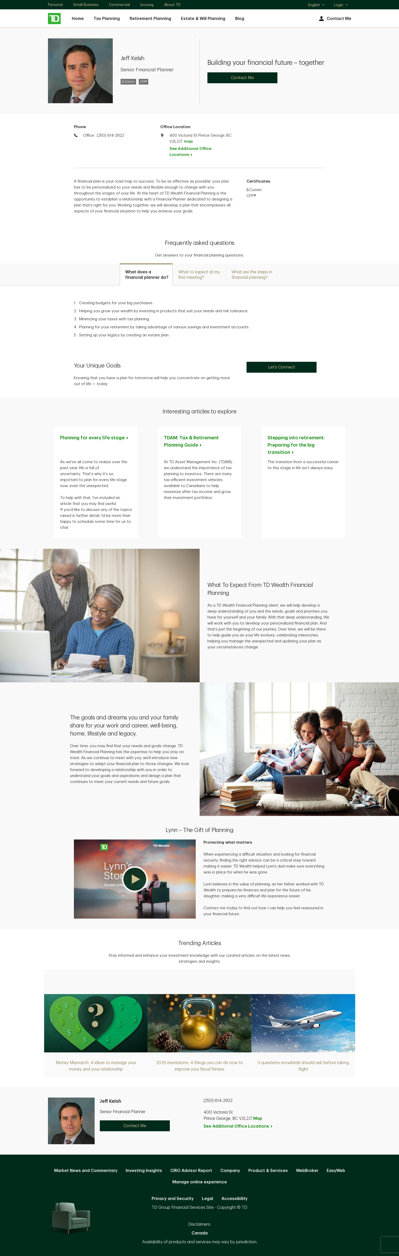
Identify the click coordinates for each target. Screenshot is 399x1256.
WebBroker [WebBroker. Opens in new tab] (307, 1171)
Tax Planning (107, 19)
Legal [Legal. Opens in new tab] (207, 1199)
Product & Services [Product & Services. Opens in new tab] (268, 1171)
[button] (135, 879)
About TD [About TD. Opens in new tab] (172, 4)
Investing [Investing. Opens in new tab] (147, 5)
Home (78, 19)
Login (341, 5)
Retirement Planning (150, 19)
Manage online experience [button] (199, 1182)
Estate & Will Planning (203, 19)
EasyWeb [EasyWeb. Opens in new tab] (336, 1171)
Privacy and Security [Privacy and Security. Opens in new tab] (173, 1199)
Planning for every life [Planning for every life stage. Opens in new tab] (94, 437)
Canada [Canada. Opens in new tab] (200, 1233)
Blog (239, 19)
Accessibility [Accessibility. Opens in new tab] (234, 1199)
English (316, 5)
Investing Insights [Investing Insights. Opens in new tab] (144, 1171)
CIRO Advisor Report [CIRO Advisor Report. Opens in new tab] (191, 1171)
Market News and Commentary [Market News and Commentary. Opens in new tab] (85, 1171)
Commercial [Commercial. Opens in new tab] (119, 4)
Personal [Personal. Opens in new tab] (55, 4)
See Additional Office (190, 152)
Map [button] (257, 1118)
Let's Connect (281, 367)
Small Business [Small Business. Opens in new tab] (86, 4)
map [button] (188, 141)
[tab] (146, 274)
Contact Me (334, 19)
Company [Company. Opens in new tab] (230, 1171)
